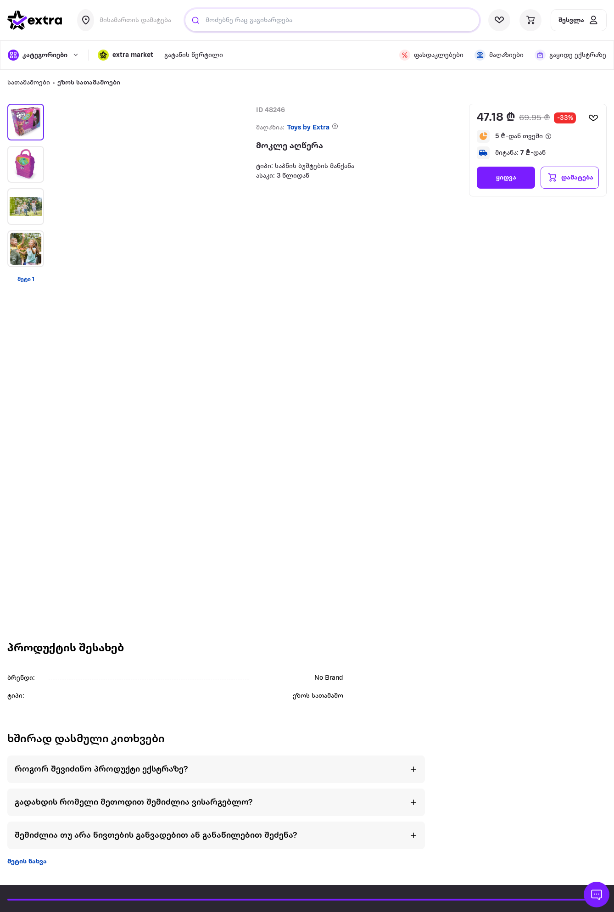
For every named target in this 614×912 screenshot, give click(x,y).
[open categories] (43, 55)
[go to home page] (34, 20)
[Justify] (195, 20)
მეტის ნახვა (27, 861)
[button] (125, 55)
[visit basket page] (530, 20)
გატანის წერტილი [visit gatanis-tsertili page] (193, 55)
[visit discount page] (431, 55)
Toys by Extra (308, 127)
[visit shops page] (499, 55)
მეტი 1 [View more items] (25, 279)
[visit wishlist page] (499, 20)
